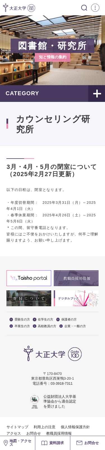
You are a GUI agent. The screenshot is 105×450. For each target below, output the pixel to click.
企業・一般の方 (72, 326)
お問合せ (33, 433)
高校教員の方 (44, 326)
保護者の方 (66, 319)
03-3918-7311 (62, 384)
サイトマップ (17, 427)
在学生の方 (43, 319)
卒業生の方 (20, 326)
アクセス (13, 433)
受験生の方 (20, 319)
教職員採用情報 (59, 433)
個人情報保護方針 (75, 427)
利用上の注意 (44, 427)
